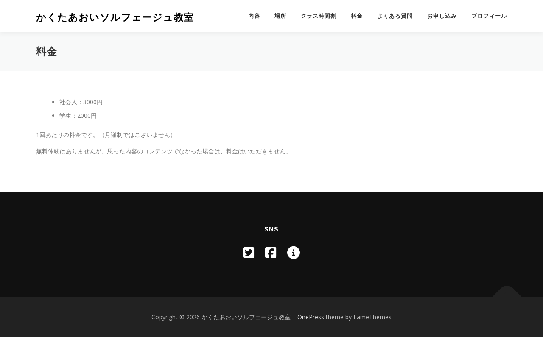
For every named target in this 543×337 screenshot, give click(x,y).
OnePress (310, 317)
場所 (280, 16)
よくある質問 (395, 16)
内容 (254, 16)
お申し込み (442, 16)
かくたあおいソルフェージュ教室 (115, 17)
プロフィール (489, 16)
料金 (357, 16)
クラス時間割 (318, 16)
